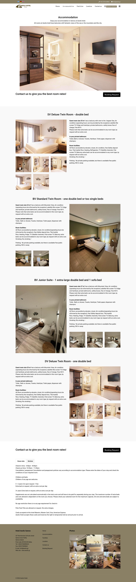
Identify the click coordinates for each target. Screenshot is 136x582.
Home (58, 6)
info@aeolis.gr (116, 1)
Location (89, 6)
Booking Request (112, 95)
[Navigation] (119, 6)
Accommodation (68, 6)
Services (30, 461)
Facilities (80, 6)
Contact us (98, 6)
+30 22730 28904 (104, 1)
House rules (21, 461)
